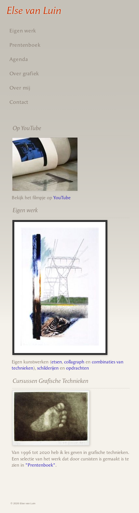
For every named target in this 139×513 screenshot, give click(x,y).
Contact (19, 102)
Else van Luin (33, 10)
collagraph (74, 362)
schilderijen (48, 368)
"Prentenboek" (40, 465)
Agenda (18, 59)
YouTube (62, 198)
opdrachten (77, 368)
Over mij (20, 88)
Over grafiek (24, 73)
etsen (56, 362)
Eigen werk (22, 31)
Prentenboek (25, 45)
